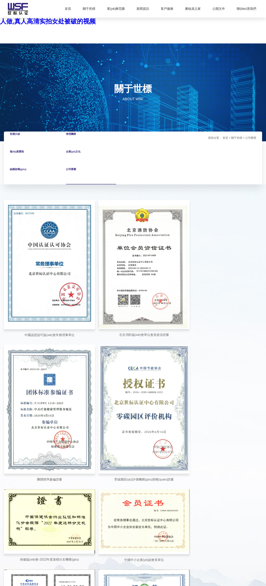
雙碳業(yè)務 (66, 469)
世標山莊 (47, 551)
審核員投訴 (129, 476)
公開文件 (218, 8)
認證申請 (127, 453)
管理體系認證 (66, 445)
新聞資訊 (143, 8)
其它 (157, 522)
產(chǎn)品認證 (67, 453)
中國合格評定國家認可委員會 (114, 539)
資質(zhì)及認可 (163, 476)
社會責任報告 (162, 484)
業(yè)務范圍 (116, 8)
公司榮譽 (72, 175)
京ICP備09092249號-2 (97, 566)
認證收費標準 (162, 453)
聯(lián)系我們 (246, 8)
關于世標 (89, 8)
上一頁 (118, 397)
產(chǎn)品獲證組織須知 (169, 507)
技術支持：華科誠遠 (227, 565)
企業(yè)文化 (75, 158)
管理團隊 (72, 140)
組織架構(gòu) (20, 175)
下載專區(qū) (194, 445)
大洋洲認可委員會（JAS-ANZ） (196, 539)
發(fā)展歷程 (18, 158)
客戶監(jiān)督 (130, 468)
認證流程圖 (161, 445)
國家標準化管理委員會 (57, 543)
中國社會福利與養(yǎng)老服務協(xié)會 (103, 543)
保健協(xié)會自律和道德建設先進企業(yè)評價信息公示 (105, 491)
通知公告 (95, 445)
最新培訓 (95, 461)
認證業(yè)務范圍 (164, 468)
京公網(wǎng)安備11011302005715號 (136, 566)
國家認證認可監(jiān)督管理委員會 (67, 539)
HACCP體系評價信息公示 (106, 502)
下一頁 (148, 397)
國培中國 (66, 551)
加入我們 (191, 461)
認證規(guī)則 (162, 491)
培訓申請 (127, 461)
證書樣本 (159, 514)
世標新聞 (95, 453)
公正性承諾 (161, 461)
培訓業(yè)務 (66, 484)
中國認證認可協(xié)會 (154, 539)
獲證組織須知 (162, 499)
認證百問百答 (98, 468)
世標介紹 (16, 140)
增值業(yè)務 (66, 461)
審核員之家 (193, 8)
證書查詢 (127, 445)
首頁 (68, 8)
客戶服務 (167, 8)
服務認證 (63, 476)
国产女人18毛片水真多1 (16, 580)
